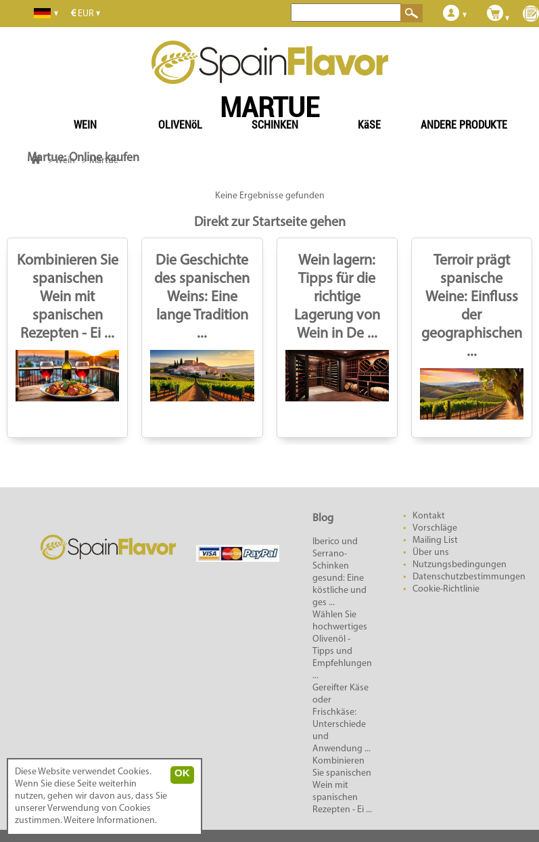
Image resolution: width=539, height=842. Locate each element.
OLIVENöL (180, 124)
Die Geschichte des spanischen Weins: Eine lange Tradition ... (202, 297)
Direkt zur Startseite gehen (270, 222)
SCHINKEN (275, 124)
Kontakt (429, 516)
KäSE (369, 124)
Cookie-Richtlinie (446, 589)
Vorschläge (435, 528)
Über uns (431, 553)
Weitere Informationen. (110, 821)
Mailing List (435, 540)
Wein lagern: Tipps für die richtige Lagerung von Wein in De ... (337, 297)
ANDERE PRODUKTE (464, 124)
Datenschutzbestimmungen (469, 577)
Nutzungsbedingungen (460, 565)
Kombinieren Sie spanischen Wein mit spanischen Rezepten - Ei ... (67, 297)
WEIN (85, 124)
